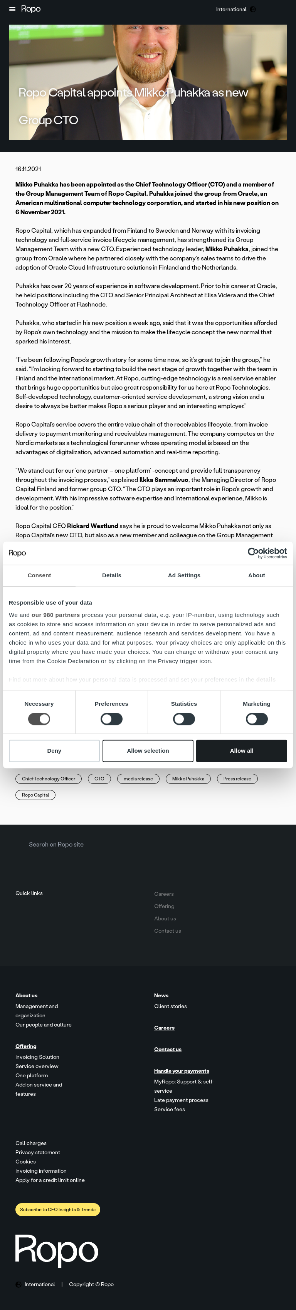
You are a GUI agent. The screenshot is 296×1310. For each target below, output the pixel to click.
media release (138, 779)
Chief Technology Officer (48, 779)
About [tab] (256, 575)
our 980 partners (56, 615)
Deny (54, 751)
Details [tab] (111, 575)
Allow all (242, 751)
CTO (99, 779)
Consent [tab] (39, 575)
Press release (237, 779)
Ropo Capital (35, 795)
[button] (12, 9)
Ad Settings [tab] (184, 575)
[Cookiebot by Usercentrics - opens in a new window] (253, 553)
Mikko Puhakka (188, 779)
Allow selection (148, 751)
